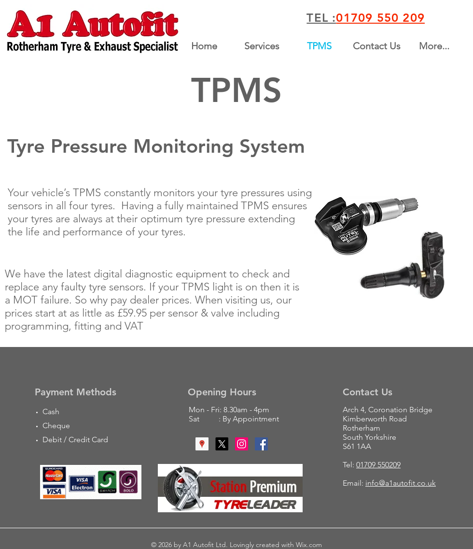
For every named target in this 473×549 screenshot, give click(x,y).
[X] (221, 443)
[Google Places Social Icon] (202, 443)
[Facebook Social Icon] (261, 443)
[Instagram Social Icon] (241, 443)
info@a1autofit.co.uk (400, 483)
